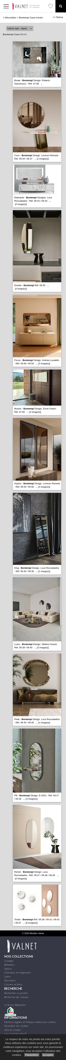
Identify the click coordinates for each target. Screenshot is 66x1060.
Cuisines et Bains (13, 984)
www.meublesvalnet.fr (15, 1034)
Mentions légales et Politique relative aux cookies (30, 1022)
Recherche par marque (16, 997)
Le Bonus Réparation (15, 1005)
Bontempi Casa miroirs (31, 17)
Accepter (48, 1054)
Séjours (8, 969)
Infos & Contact (12, 1030)
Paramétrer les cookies (16, 1026)
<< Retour (58, 17)
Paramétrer (31, 1054)
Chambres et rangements (17, 972)
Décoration (10, 17)
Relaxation (9, 965)
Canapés (9, 961)
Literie (7, 977)
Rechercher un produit (15, 993)
